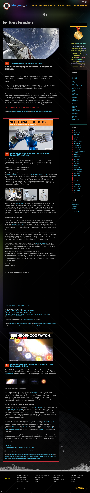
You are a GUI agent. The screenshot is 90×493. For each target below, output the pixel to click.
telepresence (40, 325)
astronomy (7, 456)
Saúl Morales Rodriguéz (77, 133)
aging (73, 90)
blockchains (75, 113)
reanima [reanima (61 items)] (77, 61)
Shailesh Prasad (78, 141)
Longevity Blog (75, 204)
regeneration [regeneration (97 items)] (74, 63)
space (27, 112)
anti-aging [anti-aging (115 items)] (83, 43)
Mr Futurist (74, 206)
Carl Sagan (17, 456)
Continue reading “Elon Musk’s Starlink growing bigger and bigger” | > (22, 108)
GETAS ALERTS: (74, 475)
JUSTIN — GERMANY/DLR (13, 311)
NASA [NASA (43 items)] (82, 59)
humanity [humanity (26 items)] (85, 54)
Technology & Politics (31, 458)
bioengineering (75, 104)
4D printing (74, 78)
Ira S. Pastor (77, 188)
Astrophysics (12, 456)
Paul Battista (77, 143)
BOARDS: (72, 478)
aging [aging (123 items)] (72, 43)
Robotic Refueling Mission (18, 224)
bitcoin (73, 112)
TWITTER (31, 311)
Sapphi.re (25, 488)
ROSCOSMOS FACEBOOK (42, 314)
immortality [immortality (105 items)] (77, 56)
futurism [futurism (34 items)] (84, 52)
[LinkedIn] (80, 488)
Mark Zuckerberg (76, 88)
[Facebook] (75, 488)
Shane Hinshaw (78, 169)
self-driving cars (15, 429)
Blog (36, 6)
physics (42, 455)
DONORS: (55, 478)
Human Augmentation (44, 323)
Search (85, 25)
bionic (73, 107)
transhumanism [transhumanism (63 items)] (76, 66)
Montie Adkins (77, 186)
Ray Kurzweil (75, 83)
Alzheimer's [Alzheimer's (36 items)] (78, 43)
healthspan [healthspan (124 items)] (80, 54)
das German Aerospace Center (38, 174)
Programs (45, 6)
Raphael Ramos (78, 171)
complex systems (76, 119)
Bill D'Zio (10, 112)
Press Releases (83, 6)
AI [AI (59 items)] (75, 43)
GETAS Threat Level (8, 478)
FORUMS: (55, 482)
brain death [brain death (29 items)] (73, 50)
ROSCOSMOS (23, 325)
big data (74, 103)
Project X (43, 426)
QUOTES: (72, 482)
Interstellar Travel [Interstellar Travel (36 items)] (83, 56)
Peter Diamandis (76, 80)
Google (25, 456)
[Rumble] (86, 488)
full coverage (20, 203)
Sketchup (24, 426)
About (33, 6)
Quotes (74, 6)
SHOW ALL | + (74, 192)
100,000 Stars (9, 373)
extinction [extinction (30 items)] (78, 52)
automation (75, 100)
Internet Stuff (32, 456)
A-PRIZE (55, 6)
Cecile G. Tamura (78, 162)
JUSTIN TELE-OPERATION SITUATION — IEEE (18, 305)
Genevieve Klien (78, 130)
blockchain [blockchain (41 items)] (84, 48)
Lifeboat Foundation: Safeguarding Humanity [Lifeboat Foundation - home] (15, 6)
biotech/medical (76, 110)
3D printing (74, 77)
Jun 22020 (7, 63)
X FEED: (19, 478)
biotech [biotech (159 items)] (81, 47)
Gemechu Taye (77, 145)
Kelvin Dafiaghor (78, 147)
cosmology (17, 455)
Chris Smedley (77, 190)
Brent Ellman (77, 181)
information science (37, 455)
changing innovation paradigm (13, 409)
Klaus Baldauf (77, 160)
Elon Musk (23, 112)
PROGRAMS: (73, 480)
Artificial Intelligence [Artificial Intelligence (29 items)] (76, 45)
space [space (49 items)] (73, 65)
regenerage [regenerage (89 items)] (82, 61)
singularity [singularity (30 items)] (84, 63)
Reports (50, 6)
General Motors (36, 323)
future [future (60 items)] (81, 52)
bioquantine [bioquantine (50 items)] (82, 45)
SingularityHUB (75, 211)
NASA (51, 323)
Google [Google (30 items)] (72, 54)
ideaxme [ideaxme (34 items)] (72, 56)
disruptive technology (17, 112)
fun (15, 323)
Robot (6, 325)
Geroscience (75, 202)
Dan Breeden (77, 140)
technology (36, 325)
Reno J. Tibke (11, 323)
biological (74, 106)
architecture (75, 94)
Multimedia (37, 456)
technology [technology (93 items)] (82, 65)
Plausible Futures (76, 210)
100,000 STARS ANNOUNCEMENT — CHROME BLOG (20, 447)
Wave (13, 426)
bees (73, 102)
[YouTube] (83, 488)
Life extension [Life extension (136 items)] (81, 58)
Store (78, 6)
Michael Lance (77, 182)
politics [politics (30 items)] (74, 61)
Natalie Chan (77, 175)
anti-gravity (74, 93)
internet (28, 456)
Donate (59, 6)
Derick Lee (76, 165)
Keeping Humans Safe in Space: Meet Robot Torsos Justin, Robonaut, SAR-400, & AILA (30, 154)
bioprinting (74, 109)
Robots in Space (18, 325)
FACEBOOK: (20, 475)
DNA (73, 81)
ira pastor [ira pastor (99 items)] (74, 58)
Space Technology (42, 112)
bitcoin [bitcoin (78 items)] (80, 48)
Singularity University (77, 85)
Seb (75, 179)
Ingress (41, 429)
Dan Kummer (77, 154)
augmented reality (76, 99)
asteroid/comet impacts (78, 96)
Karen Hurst (77, 149)
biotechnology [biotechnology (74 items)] (75, 48)
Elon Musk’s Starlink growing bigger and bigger (26, 63)
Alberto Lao (77, 167)
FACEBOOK (24, 311)
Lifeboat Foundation (11, 488)
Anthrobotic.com (28, 319)
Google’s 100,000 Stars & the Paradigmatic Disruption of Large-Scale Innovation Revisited (31, 365)
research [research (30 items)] (79, 63)
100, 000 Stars (35, 392)
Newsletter (68, 6)
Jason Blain (77, 184)
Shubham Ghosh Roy (79, 136)
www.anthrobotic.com (30, 451)
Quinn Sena (77, 138)
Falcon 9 (36, 112)
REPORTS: (37, 480)
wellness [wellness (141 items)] (82, 67)
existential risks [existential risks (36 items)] (74, 52)
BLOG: (37, 478)
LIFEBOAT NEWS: (38, 475)
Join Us (63, 6)
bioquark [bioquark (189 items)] (76, 47)
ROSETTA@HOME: (21, 482)
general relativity (22, 455)
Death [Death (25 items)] (85, 50)
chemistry (74, 116)
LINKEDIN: (55, 475)
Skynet (73, 87)
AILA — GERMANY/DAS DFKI (14, 316)
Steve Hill (76, 177)
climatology (75, 118)
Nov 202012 (7, 365)
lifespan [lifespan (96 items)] (73, 59)
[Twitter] (77, 488)
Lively (17, 426)
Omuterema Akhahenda (77, 157)
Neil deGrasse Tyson (45, 456)
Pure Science (12, 458)
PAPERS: (37, 482)
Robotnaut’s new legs (41, 243)
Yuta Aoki (76, 163)
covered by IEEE (11, 174)
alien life (74, 91)
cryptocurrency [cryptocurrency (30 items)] (80, 50)
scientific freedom (47, 455)
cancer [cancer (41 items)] (76, 50)
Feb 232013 (7, 154)
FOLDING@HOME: (56, 480)
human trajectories (20, 323)
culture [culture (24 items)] (83, 50)
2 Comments (37, 458)
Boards (40, 6)
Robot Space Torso (11, 325)
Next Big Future (75, 208)
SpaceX (47, 112)
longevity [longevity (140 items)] (78, 60)
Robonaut (54, 323)
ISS (49, 323)
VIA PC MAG (9, 445)
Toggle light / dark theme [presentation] (86, 2)
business (74, 115)
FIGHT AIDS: (20, 480)
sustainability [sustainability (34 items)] (77, 65)
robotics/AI (26, 323)
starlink (50, 112)
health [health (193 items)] (75, 54)
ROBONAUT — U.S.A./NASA (13, 312)
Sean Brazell (77, 173)
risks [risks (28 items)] (82, 63)
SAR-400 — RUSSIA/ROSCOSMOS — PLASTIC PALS (20, 314)
